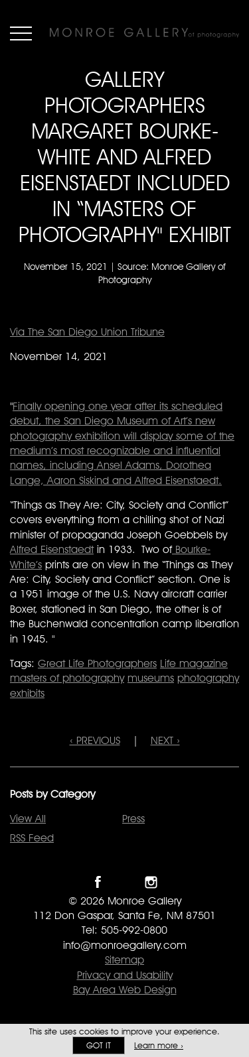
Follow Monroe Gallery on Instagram (151, 882)
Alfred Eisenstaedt (52, 549)
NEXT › (165, 740)
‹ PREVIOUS (95, 740)
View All (28, 818)
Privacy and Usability (125, 975)
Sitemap (124, 960)
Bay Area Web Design (125, 989)
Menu (21, 33)
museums (150, 678)
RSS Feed (32, 838)
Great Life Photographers (97, 663)
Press (133, 818)
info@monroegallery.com (125, 945)
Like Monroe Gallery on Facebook (98, 882)
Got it (98, 1045)
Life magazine (194, 663)
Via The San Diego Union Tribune (87, 332)
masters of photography (67, 678)
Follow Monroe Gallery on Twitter (124, 882)
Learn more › (158, 1045)
